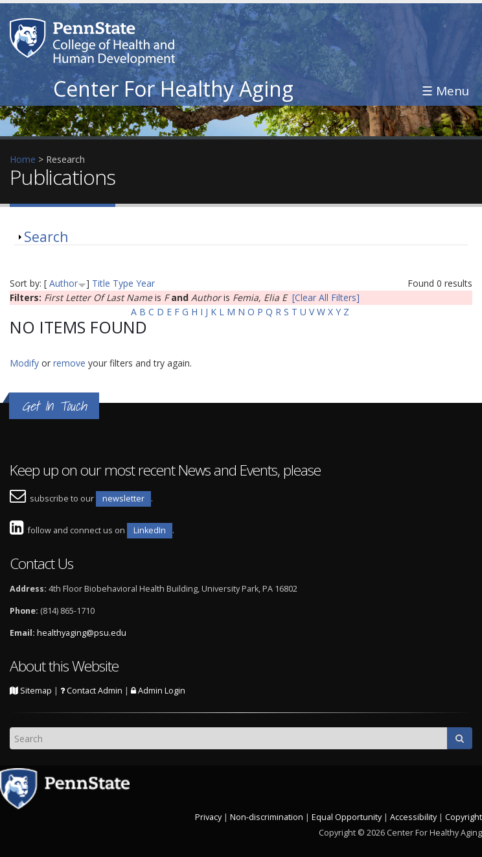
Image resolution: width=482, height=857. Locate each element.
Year (145, 283)
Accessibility (413, 817)
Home (23, 159)
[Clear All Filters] (326, 297)
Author (63, 283)
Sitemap (31, 690)
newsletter (123, 498)
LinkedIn (149, 530)
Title (101, 283)
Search (46, 237)
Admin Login (158, 690)
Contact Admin (91, 690)
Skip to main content (43, 7)
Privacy (208, 817)
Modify (24, 363)
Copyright (463, 817)
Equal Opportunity (347, 817)
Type (123, 283)
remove (69, 363)
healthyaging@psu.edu (81, 632)
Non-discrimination (266, 817)
